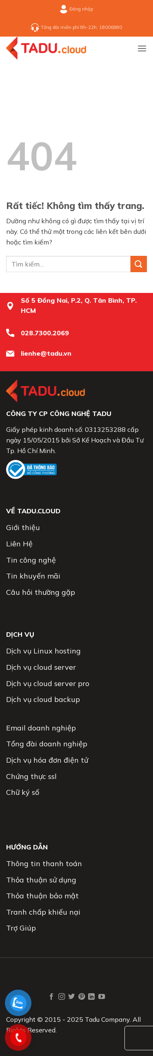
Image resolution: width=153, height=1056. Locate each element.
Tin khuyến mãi (33, 576)
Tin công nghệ (31, 560)
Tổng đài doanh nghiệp (46, 743)
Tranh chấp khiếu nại (43, 912)
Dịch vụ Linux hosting (43, 651)
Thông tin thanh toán (44, 863)
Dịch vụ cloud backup (43, 699)
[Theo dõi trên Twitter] (71, 997)
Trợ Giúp (21, 928)
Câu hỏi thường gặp (40, 592)
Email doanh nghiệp (41, 728)
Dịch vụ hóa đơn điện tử (47, 760)
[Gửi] (139, 264)
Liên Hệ (19, 543)
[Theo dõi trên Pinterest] (81, 997)
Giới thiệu (23, 527)
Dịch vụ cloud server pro (47, 683)
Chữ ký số (22, 792)
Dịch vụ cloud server (41, 667)
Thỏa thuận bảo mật (42, 895)
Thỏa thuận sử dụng (41, 879)
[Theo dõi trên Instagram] (61, 997)
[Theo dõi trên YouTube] (101, 997)
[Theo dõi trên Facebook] (51, 997)
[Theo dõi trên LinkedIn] (91, 997)
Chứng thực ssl (31, 776)
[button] (142, 48)
